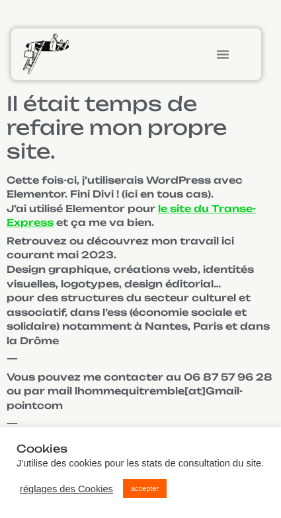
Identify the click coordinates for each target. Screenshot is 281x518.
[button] (223, 54)
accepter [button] (145, 488)
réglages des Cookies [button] (66, 489)
